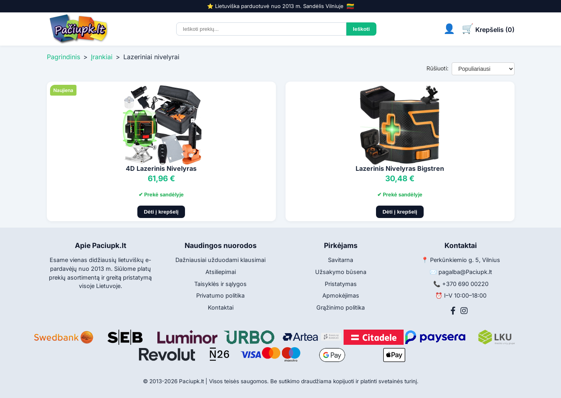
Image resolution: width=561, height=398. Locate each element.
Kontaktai (220, 307)
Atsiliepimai (220, 271)
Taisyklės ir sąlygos (220, 283)
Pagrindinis (63, 57)
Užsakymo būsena (340, 271)
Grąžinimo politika (340, 307)
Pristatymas (341, 283)
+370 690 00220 (465, 283)
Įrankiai (102, 57)
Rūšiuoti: (437, 68)
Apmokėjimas (340, 295)
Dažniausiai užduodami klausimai (220, 259)
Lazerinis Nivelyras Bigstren (400, 168)
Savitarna (340, 259)
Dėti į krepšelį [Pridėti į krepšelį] (161, 212)
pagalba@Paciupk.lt (465, 271)
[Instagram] (464, 311)
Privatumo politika (220, 295)
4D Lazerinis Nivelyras (161, 168)
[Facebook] (453, 311)
